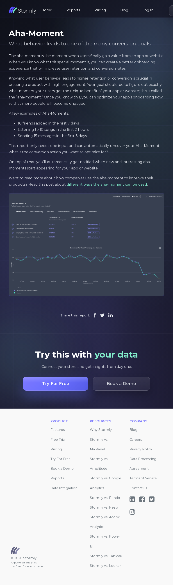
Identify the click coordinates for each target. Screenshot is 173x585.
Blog (124, 10)
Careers (136, 440)
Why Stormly (101, 430)
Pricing (100, 10)
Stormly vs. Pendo (105, 498)
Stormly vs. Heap (104, 507)
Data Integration (63, 488)
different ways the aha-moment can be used (107, 184)
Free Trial (58, 440)
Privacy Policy (141, 449)
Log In (148, 10)
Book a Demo (62, 469)
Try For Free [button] (55, 383)
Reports (73, 10)
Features (57, 430)
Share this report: (75, 315)
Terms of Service (143, 478)
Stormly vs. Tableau (106, 556)
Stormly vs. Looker (105, 566)
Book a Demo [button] (121, 383)
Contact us (138, 488)
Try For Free (60, 459)
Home (46, 10)
